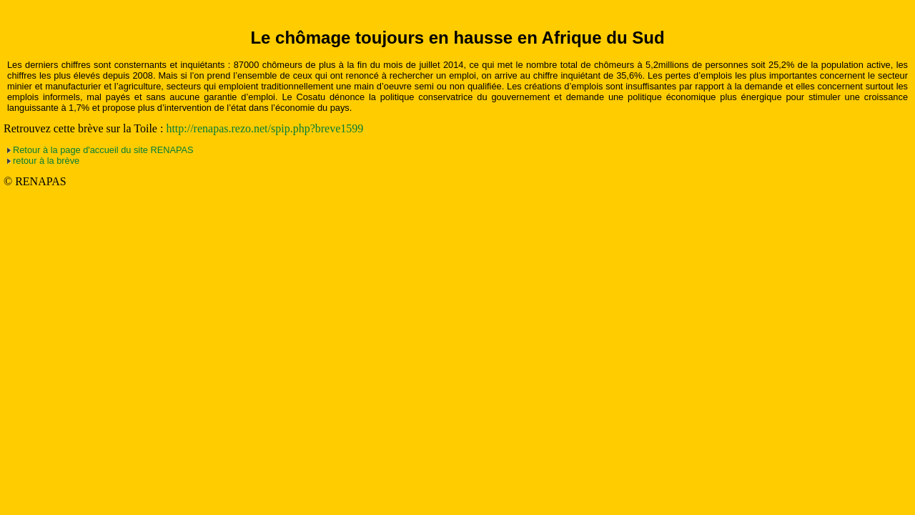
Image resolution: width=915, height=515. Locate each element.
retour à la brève (46, 160)
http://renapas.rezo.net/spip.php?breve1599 (264, 128)
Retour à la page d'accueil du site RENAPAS (103, 149)
